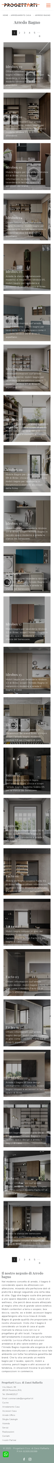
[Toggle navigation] (48, 5)
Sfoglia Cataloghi (10, 1419)
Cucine (5, 1402)
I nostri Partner (9, 1440)
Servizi (5, 1427)
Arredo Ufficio (8, 1415)
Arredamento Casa (21, 15)
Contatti (6, 1436)
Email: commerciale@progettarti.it (17, 1398)
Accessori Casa (9, 1411)
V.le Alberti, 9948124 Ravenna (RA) (12, 1389)
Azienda (6, 1423)
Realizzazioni (8, 1431)
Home (5, 15)
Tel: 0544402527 (10, 1394)
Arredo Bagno (42, 15)
